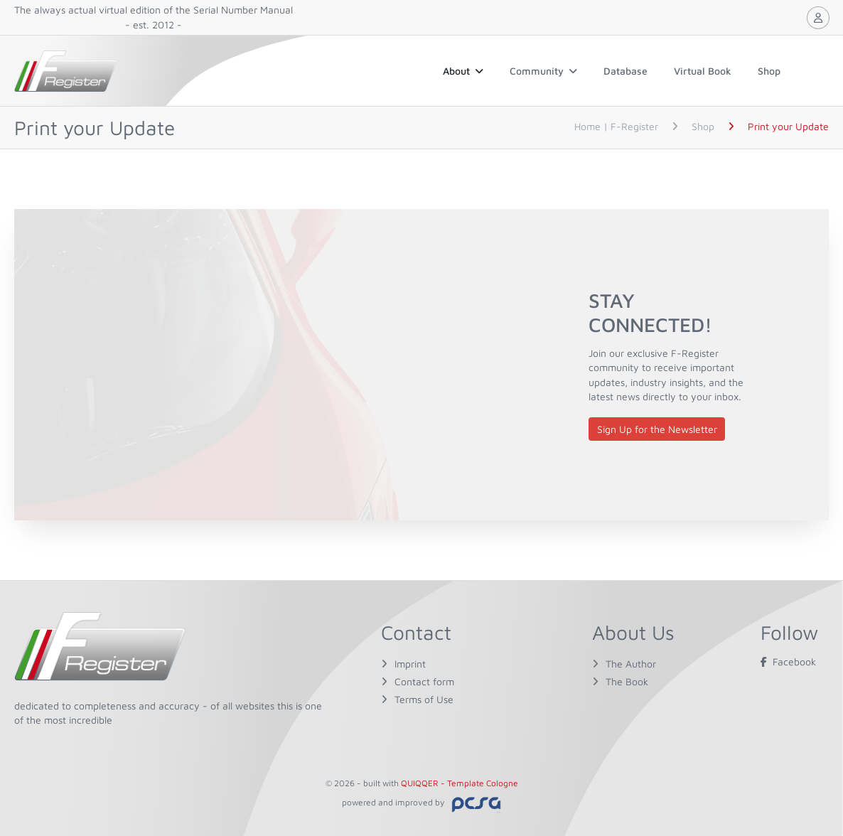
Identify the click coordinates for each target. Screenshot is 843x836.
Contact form (424, 681)
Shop (769, 71)
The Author (631, 664)
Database (625, 71)
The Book (627, 681)
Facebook (788, 661)
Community (543, 71)
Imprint (410, 664)
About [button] (463, 71)
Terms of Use (423, 699)
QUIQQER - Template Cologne (459, 783)
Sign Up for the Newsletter (657, 429)
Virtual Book (702, 71)
